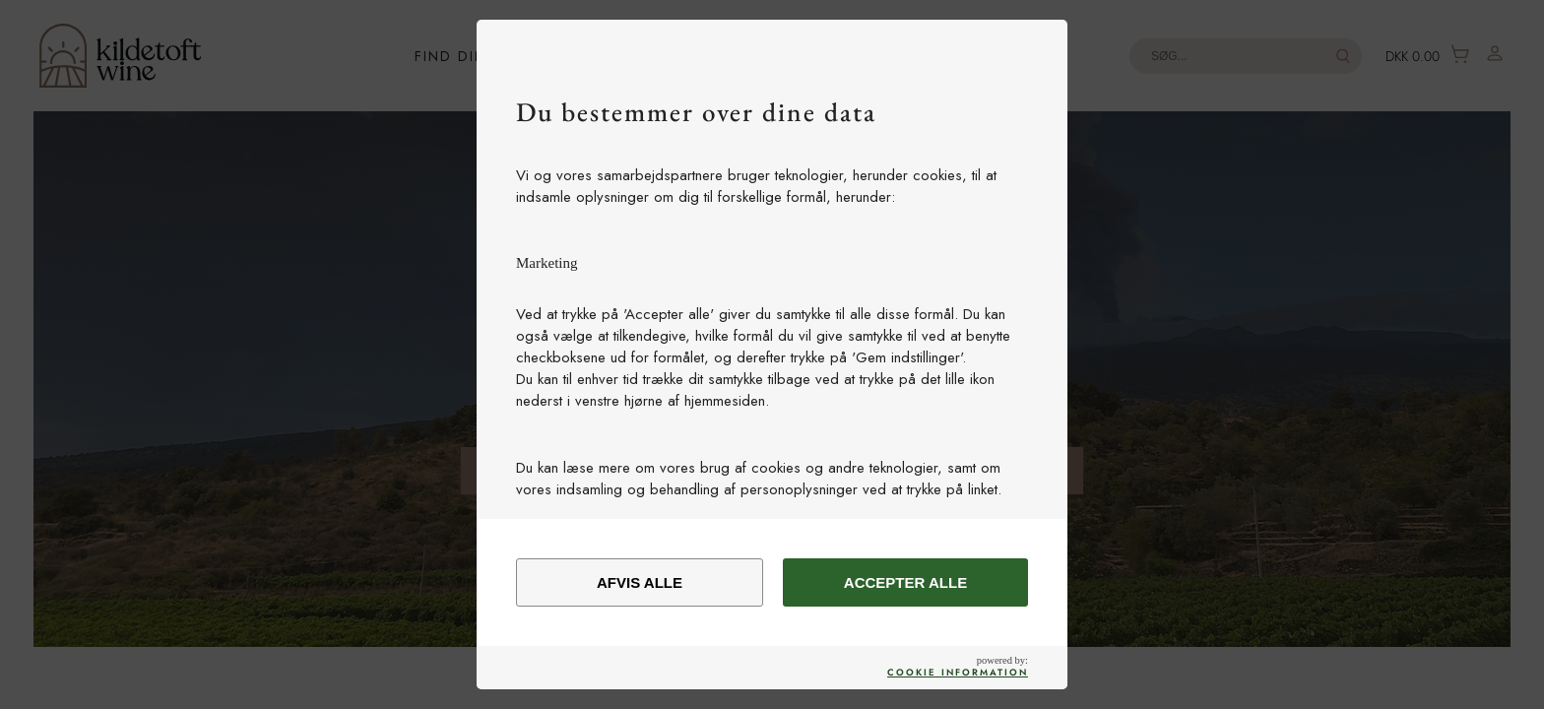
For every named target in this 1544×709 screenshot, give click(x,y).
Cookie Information (957, 672)
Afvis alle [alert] (639, 582)
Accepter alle (905, 582)
